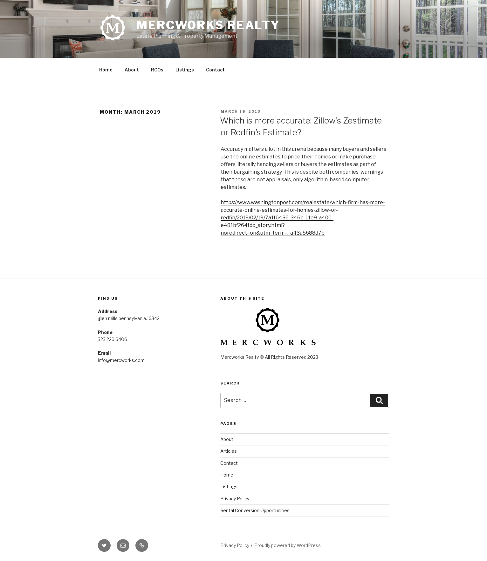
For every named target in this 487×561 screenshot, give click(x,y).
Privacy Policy (234, 498)
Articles (228, 451)
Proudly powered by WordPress (287, 545)
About (132, 69)
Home (106, 69)
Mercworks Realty (208, 25)
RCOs (157, 69)
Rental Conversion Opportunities (255, 510)
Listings (184, 69)
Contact (215, 69)
